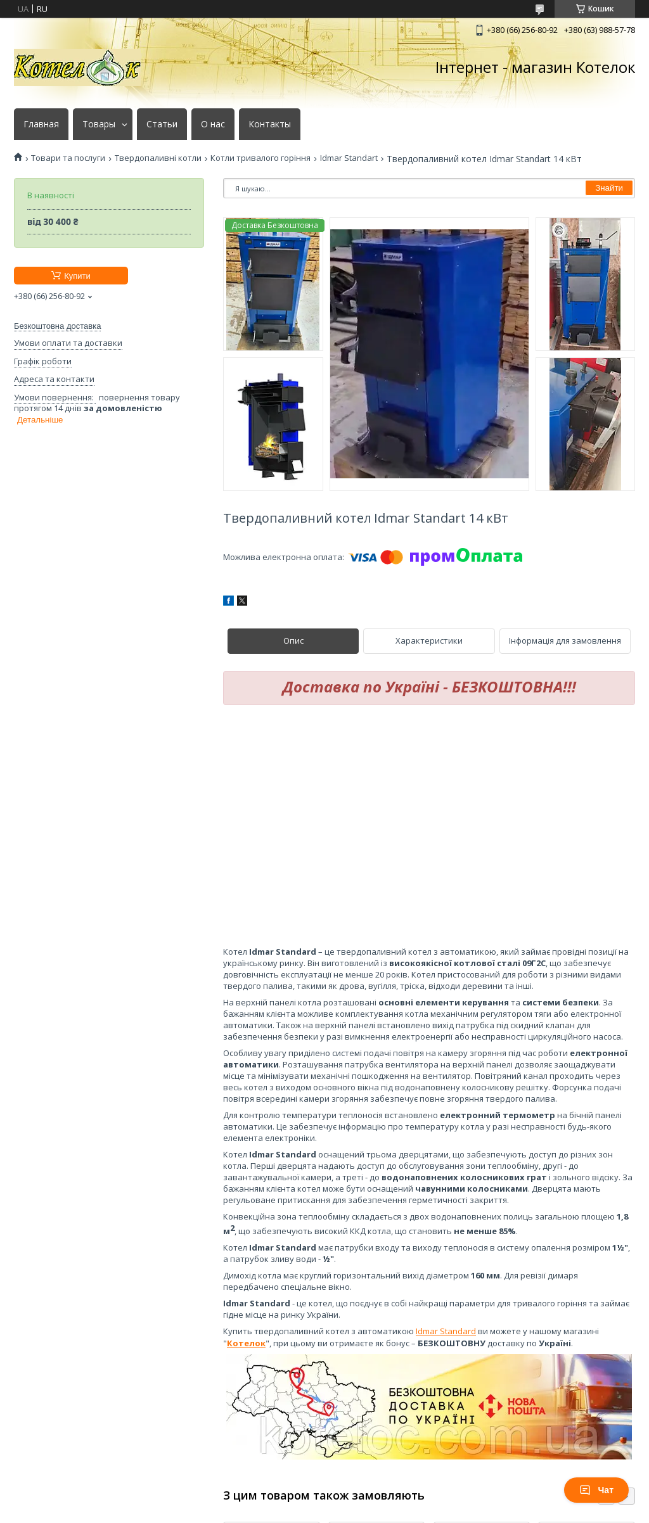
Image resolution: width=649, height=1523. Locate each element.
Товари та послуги (68, 158)
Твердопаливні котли (158, 158)
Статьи (161, 124)
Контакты (269, 124)
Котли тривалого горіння (260, 158)
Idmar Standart (349, 158)
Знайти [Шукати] (609, 188)
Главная (41, 124)
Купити (77, 276)
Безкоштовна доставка (57, 326)
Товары (98, 124)
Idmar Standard (446, 1331)
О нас (213, 124)
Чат (596, 1490)
